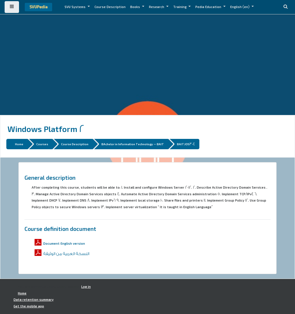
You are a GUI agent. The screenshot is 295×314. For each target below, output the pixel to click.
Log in (86, 286)
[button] (285, 7)
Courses (42, 144)
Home (19, 144)
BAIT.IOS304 (186, 144)
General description (49, 177)
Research (157, 7)
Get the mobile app (29, 306)
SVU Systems (75, 7)
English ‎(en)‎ (240, 7)
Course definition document (60, 229)
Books (135, 7)
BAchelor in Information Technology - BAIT (132, 144)
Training (180, 7)
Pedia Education (208, 7)
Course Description (110, 7)
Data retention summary (34, 299)
